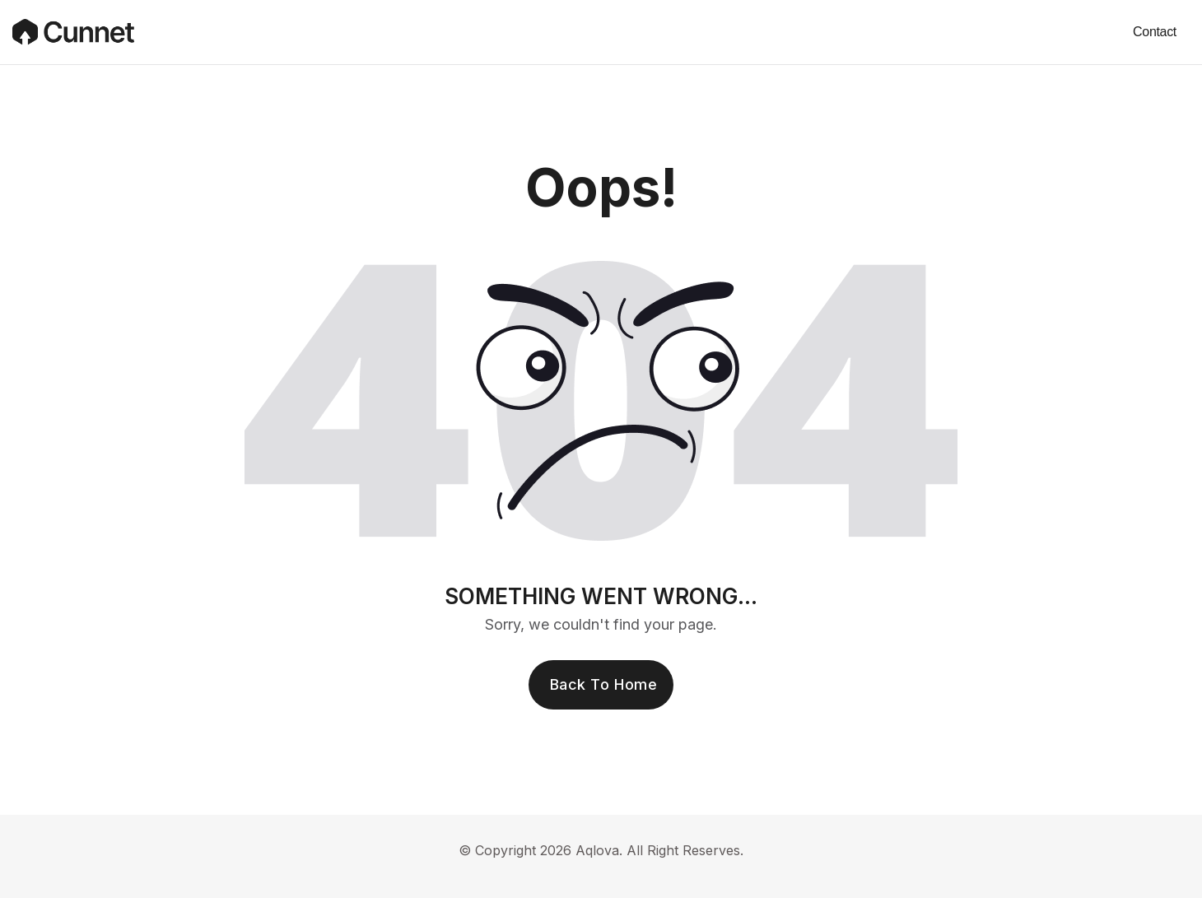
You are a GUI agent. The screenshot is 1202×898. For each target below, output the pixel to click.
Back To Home (603, 684)
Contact (1154, 32)
